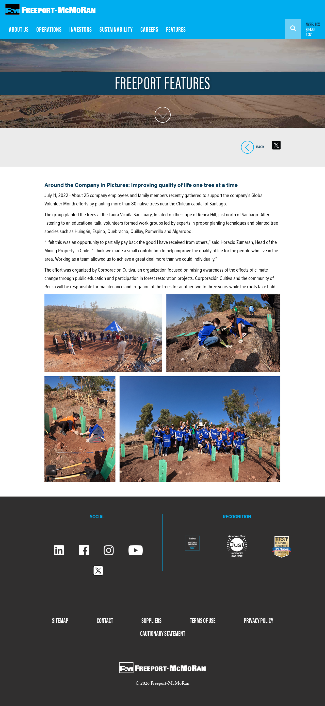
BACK (247, 147)
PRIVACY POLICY (258, 620)
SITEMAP (60, 620)
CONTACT (105, 620)
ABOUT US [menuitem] (19, 29)
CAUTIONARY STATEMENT (162, 633)
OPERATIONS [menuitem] (49, 29)
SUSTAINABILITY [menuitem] (116, 29)
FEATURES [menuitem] (176, 29)
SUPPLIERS (151, 620)
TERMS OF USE (202, 620)
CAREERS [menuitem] (149, 29)
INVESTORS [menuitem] (80, 29)
